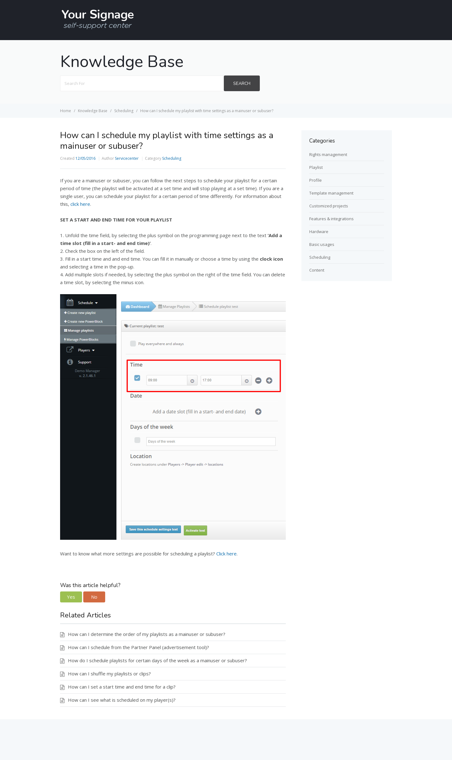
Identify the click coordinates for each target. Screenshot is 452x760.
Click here (226, 553)
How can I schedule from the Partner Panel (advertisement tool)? (138, 647)
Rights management (328, 154)
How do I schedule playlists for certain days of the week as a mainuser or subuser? (157, 660)
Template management (331, 193)
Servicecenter (127, 158)
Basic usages (321, 244)
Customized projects (328, 206)
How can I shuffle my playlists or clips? (109, 673)
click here (80, 204)
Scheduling (171, 158)
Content (316, 270)
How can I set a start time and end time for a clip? (122, 687)
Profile (315, 180)
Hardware (318, 231)
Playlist (316, 167)
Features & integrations (331, 218)
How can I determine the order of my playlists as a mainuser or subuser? (146, 634)
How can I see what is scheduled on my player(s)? (122, 700)
